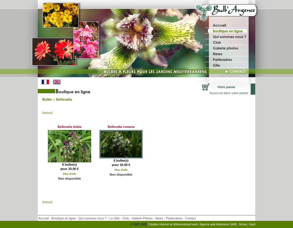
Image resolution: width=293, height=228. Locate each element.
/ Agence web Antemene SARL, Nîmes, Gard (226, 224)
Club (125, 218)
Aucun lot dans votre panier (229, 93)
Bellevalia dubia (69, 126)
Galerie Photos (142, 218)
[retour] (47, 112)
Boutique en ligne (64, 218)
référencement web (185, 224)
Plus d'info (69, 174)
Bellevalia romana (121, 126)
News (159, 218)
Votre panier (226, 87)
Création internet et (160, 224)
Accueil (43, 218)
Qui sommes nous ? (93, 218)
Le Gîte (114, 218)
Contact (190, 218)
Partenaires (174, 218)
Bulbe (47, 100)
